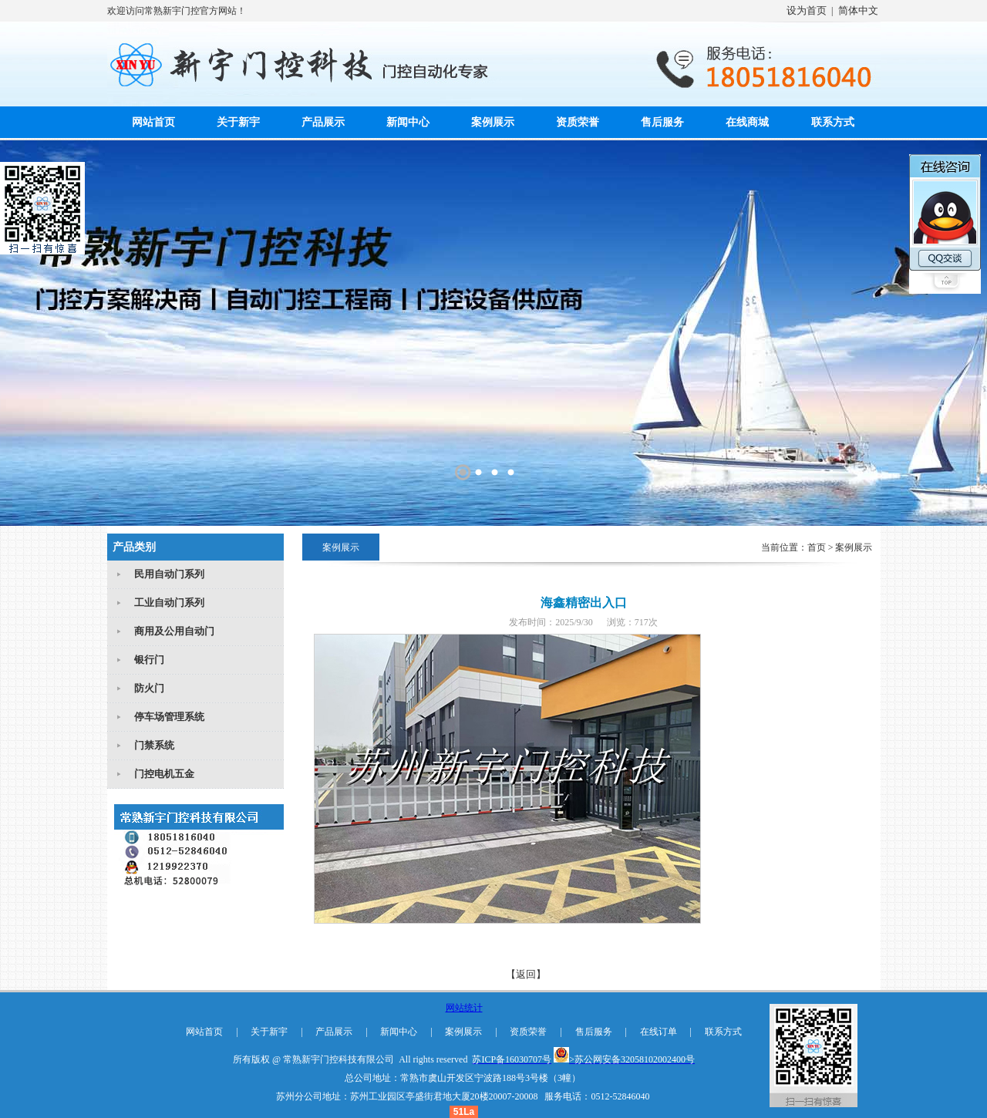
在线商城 (747, 122)
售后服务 (662, 122)
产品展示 (323, 122)
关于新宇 (238, 122)
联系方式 (832, 122)
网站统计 (464, 1007)
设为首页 (807, 10)
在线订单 (658, 1031)
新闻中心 (407, 122)
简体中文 (858, 10)
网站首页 (153, 122)
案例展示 (492, 122)
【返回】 (526, 974)
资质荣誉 (577, 122)
